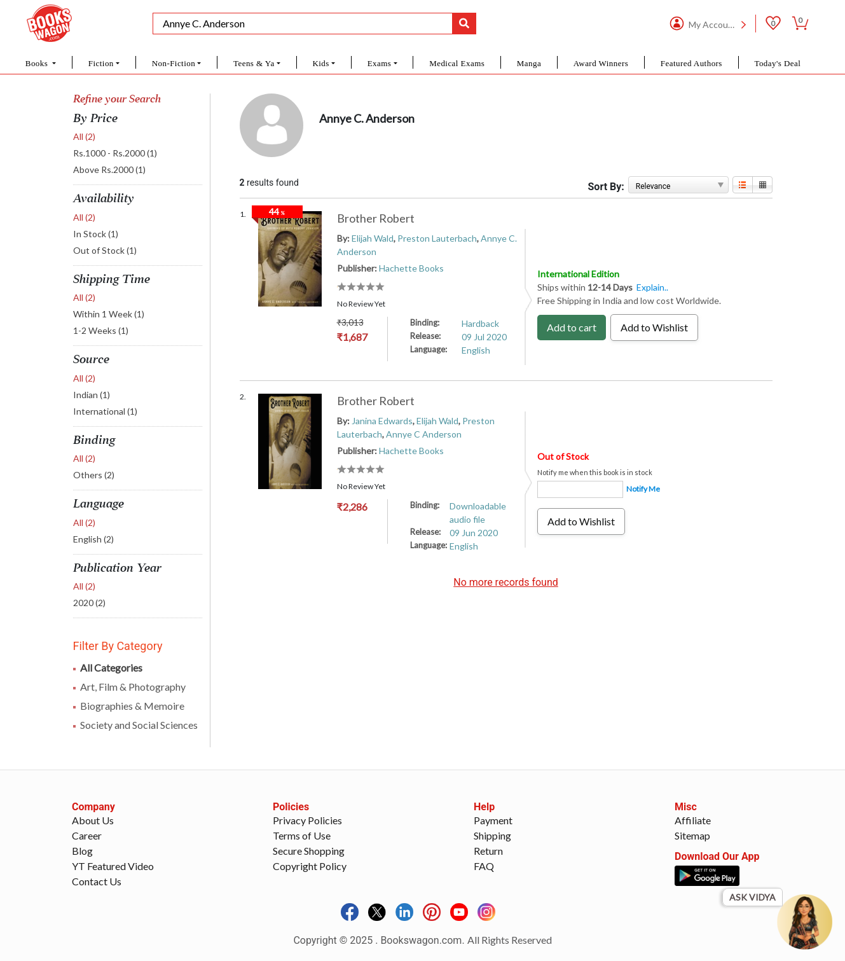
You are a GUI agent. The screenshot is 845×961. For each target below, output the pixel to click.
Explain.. (652, 287)
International (105, 411)
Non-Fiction (174, 63)
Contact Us (96, 881)
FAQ (484, 866)
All (84, 136)
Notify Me (643, 489)
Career (87, 835)
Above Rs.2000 (109, 169)
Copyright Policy (310, 866)
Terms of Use (302, 835)
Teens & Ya (254, 63)
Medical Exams (456, 63)
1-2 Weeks (100, 330)
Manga (529, 63)
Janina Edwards (382, 420)
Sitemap (692, 835)
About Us (93, 820)
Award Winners (601, 63)
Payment (493, 820)
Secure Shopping (309, 851)
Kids (320, 63)
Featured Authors (691, 63)
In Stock (95, 233)
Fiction (101, 63)
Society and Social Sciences (139, 725)
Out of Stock (105, 250)
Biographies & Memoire (132, 706)
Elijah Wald (373, 238)
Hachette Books (411, 268)
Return (488, 851)
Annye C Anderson (424, 434)
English (93, 539)
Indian (91, 394)
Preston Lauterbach (437, 238)
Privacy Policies (307, 820)
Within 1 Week (108, 313)
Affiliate (693, 820)
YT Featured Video (113, 866)
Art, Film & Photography (133, 687)
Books (37, 63)
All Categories (111, 667)
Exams (380, 63)
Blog (82, 851)
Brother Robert (376, 218)
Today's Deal (777, 63)
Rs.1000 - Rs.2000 (115, 153)
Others (93, 474)
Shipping (492, 835)
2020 (89, 602)
